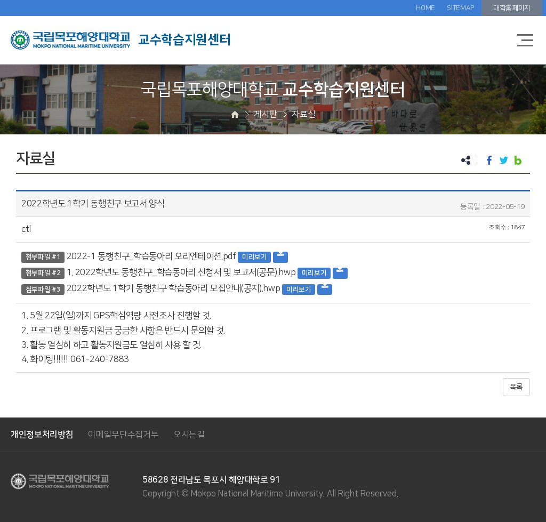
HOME (425, 8)
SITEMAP (460, 8)
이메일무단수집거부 (123, 434)
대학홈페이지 (512, 8)
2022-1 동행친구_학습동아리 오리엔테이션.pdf (151, 256)
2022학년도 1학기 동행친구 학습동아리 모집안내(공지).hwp (173, 288)
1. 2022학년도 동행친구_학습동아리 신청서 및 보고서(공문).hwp (181, 272)
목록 (516, 387)
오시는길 (189, 434)
